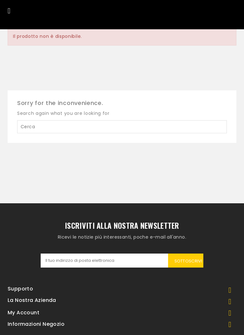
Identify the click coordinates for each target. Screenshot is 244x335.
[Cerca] (122, 126)
